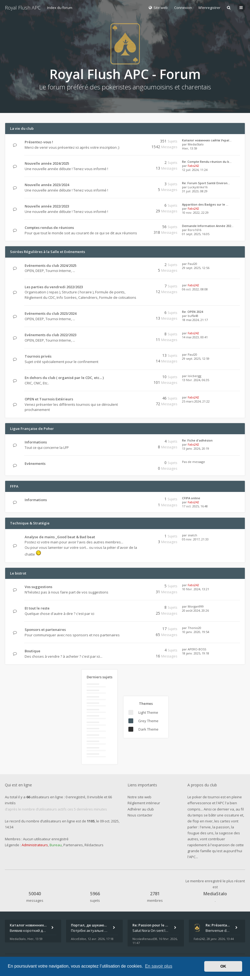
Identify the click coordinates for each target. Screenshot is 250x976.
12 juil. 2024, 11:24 (194, 170)
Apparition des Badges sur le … (205, 204)
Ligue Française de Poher (32, 428)
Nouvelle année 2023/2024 (47, 184)
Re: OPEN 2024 (192, 312)
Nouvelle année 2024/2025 (47, 163)
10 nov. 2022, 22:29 (195, 212)
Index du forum (59, 7)
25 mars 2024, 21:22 (196, 401)
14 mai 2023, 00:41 (195, 337)
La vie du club (22, 128)
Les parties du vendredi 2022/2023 (54, 286)
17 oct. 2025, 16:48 (195, 506)
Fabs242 (193, 166)
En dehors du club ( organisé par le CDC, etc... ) (64, 377)
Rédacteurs (94, 844)
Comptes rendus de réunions (49, 227)
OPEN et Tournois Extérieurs (49, 399)
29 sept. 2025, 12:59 (195, 358)
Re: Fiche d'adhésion (197, 440)
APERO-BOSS (197, 649)
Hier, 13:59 (189, 148)
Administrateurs (35, 844)
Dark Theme (148, 729)
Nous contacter (140, 815)
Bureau (56, 844)
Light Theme (148, 712)
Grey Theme (148, 720)
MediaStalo (196, 144)
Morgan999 (196, 606)
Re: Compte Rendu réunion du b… (207, 162)
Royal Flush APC (23, 7)
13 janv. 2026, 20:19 (195, 448)
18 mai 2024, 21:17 (195, 320)
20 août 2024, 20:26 (195, 610)
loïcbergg (194, 376)
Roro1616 (194, 230)
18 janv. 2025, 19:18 (195, 653)
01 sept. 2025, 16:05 (195, 234)
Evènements (35, 463)
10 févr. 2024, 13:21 (195, 589)
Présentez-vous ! (39, 142)
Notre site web (139, 797)
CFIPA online (191, 498)
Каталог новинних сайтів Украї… (207, 140)
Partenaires (73, 844)
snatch (192, 535)
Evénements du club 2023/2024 (50, 313)
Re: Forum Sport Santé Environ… (206, 183)
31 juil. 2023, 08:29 (194, 191)
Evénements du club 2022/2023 (50, 334)
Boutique (32, 650)
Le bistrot (18, 573)
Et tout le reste (37, 608)
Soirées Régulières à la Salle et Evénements (47, 251)
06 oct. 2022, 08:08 (195, 289)
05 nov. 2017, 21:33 (195, 539)
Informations (36, 442)
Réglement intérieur (144, 802)
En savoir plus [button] (158, 966)
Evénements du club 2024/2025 (50, 265)
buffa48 (193, 316)
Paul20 (192, 264)
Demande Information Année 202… (207, 226)
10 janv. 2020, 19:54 (195, 632)
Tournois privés (38, 356)
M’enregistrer (209, 7)
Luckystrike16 (197, 187)
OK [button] (223, 966)
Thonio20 (194, 628)
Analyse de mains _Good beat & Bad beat (60, 536)
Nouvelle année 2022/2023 (47, 206)
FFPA (14, 486)
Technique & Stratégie (30, 523)
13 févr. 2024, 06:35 (195, 380)
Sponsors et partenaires (45, 629)
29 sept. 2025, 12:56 (195, 268)
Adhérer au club (141, 809)
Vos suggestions (38, 586)
